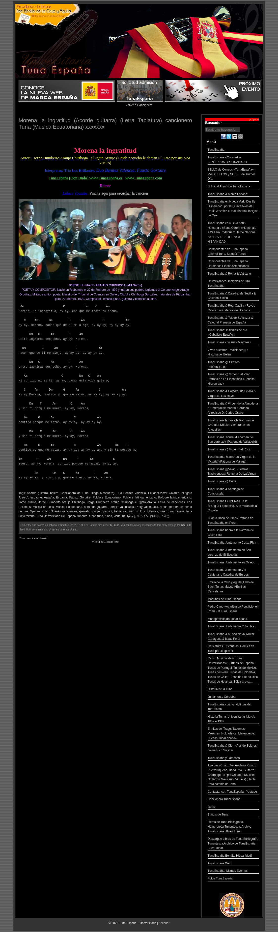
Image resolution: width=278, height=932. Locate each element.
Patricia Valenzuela (121, 507)
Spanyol (106, 511)
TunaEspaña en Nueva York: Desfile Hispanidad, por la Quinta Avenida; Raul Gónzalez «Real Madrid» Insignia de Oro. (233, 209)
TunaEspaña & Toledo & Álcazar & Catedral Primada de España (233, 320)
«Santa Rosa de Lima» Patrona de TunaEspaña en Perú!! (233, 520)
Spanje (95, 511)
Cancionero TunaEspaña (233, 799)
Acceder (164, 923)
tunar (92, 516)
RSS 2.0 (186, 525)
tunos (108, 516)
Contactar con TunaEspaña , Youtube (233, 792)
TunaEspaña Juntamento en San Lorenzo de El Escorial (233, 552)
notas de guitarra (95, 507)
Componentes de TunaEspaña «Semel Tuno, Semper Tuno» (233, 252)
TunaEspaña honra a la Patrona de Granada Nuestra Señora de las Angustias (233, 426)
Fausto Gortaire (79, 497)
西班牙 (154, 516)
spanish (84, 511)
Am (22, 306)
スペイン (143, 516)
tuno (100, 516)
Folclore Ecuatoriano (107, 497)
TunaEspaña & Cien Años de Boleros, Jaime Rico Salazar (233, 748)
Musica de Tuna (43, 507)
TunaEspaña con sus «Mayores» (233, 343)
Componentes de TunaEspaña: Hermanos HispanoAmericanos (233, 264)
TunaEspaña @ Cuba (233, 482)
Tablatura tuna (123, 511)
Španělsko (58, 511)
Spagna (35, 511)
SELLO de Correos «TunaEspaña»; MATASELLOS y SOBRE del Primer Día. (233, 175)
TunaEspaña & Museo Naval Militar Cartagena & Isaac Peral (233, 636)
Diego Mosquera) (102, 493)
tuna (162, 511)
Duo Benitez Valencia (131, 493)
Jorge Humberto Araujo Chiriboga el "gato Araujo (121, 502)
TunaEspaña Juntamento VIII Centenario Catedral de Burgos (233, 572)
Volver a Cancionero (139, 105)
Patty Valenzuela (147, 507)
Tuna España (176, 511)
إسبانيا (131, 516)
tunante (82, 516)
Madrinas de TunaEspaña (233, 599)
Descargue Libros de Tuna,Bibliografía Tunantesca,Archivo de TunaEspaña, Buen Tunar (233, 844)
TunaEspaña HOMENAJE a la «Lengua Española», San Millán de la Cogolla (233, 506)
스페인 (165, 516)
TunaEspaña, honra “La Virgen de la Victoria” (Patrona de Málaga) (233, 459)
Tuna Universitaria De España (56, 516)
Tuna (116, 525)
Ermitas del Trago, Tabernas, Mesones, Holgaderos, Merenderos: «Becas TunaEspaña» (233, 734)
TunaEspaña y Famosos (233, 758)
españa (49, 497)
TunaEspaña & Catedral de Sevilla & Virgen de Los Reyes (233, 394)
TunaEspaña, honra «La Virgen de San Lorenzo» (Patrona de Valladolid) (233, 440)
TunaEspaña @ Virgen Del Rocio (233, 450)
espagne (36, 497)
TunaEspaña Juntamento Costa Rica (233, 543)
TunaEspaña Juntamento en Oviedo (233, 563)
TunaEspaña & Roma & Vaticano (233, 274)
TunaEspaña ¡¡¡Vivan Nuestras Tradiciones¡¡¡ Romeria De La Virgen (233, 472)
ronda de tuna (169, 507)
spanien (71, 511)
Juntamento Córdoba (233, 697)
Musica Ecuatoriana (69, 507)
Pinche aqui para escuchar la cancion (118, 193)
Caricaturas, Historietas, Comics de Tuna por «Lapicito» (233, 649)
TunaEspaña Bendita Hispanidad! (233, 856)
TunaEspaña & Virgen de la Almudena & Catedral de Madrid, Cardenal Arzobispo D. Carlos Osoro (233, 409)
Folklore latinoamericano (174, 497)
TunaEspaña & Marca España (233, 194)
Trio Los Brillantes (146, 511)
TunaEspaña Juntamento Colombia (233, 627)
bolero (54, 493)
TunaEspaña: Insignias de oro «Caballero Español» (233, 333)
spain (45, 511)
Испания (120, 516)
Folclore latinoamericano (139, 497)
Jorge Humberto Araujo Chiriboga (61, 502)
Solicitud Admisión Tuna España (233, 187)
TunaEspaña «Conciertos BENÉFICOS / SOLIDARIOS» (233, 160)
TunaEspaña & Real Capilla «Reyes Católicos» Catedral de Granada (233, 308)
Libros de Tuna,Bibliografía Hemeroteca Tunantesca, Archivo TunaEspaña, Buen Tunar (233, 827)
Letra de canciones (171, 502)
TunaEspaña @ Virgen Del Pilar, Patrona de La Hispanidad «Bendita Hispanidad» (233, 379)
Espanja (61, 497)
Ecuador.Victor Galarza (163, 493)
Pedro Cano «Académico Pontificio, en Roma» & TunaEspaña (233, 609)
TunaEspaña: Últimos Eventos (233, 871)
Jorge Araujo (27, 502)
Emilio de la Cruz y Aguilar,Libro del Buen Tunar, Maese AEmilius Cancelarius (233, 587)
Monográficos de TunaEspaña (233, 619)
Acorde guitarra (37, 493)
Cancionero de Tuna (75, 493)
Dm (86, 306)
